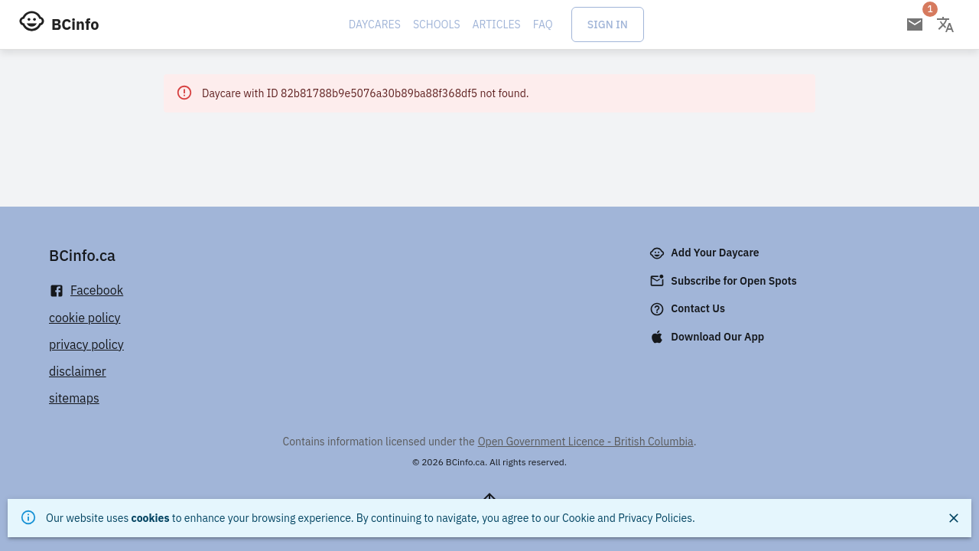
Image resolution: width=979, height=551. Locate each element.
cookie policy (85, 317)
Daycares (375, 24)
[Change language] (945, 24)
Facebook (86, 290)
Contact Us (688, 309)
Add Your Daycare (705, 253)
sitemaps (74, 398)
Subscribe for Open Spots (724, 281)
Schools (436, 24)
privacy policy (86, 344)
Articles (497, 24)
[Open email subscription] (914, 24)
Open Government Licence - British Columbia (586, 441)
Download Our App (708, 336)
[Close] (953, 518)
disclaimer (77, 371)
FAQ (543, 24)
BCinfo (75, 24)
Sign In (607, 24)
